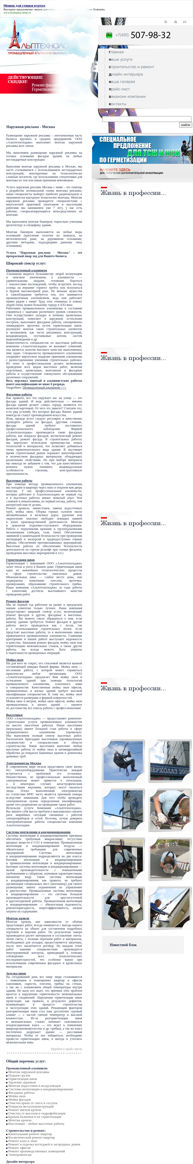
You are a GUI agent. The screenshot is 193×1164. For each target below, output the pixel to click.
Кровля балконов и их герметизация (34, 1117)
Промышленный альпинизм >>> (44, 387)
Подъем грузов (19, 1075)
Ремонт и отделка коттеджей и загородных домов (44, 1144)
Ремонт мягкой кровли (24, 1110)
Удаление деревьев (22, 1082)
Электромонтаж (20, 1155)
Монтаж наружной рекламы (28, 1072)
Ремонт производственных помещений (36, 1151)
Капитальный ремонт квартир (30, 1134)
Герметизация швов (22, 1079)
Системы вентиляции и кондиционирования (40, 1089)
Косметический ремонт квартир (31, 1137)
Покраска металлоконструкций (31, 1106)
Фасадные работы (21, 1093)
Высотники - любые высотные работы (36, 1124)
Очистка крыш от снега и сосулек (32, 1103)
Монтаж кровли (19, 1120)
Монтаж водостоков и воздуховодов (34, 1086)
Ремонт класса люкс (23, 1141)
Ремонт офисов (19, 1148)
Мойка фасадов (19, 1099)
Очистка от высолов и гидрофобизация (36, 1113)
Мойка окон (16, 1096)
